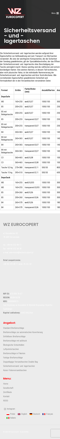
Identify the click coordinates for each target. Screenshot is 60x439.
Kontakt (6, 396)
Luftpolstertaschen (11, 349)
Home (5, 383)
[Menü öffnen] (55, 13)
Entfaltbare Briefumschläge (14, 336)
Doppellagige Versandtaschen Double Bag (20, 362)
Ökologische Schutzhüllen (13, 345)
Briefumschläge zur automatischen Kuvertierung (23, 332)
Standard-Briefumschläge (13, 328)
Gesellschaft (8, 388)
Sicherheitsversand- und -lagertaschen (19, 366)
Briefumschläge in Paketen (14, 353)
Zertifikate (7, 392)
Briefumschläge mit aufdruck (15, 340)
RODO (5, 400)
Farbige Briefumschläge (13, 357)
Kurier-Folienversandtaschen (15, 370)
